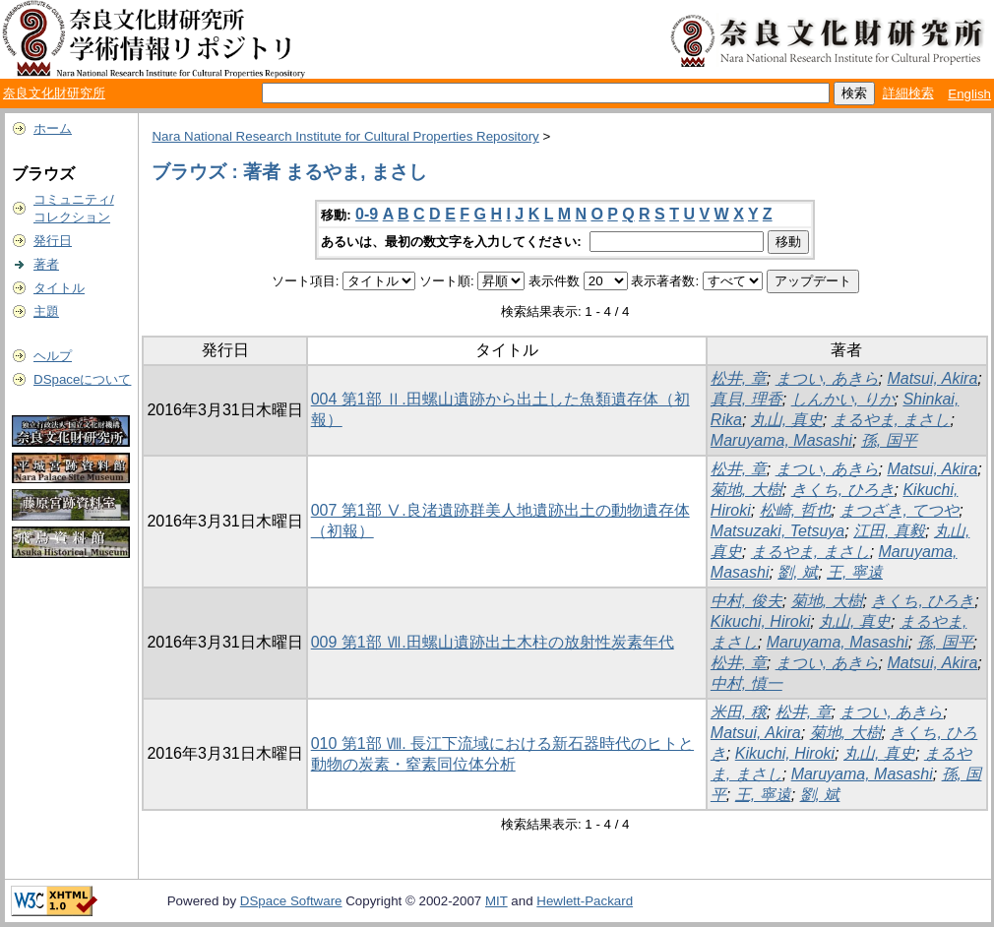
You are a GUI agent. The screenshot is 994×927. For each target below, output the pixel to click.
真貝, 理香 (746, 399)
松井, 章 (739, 378)
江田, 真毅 (889, 531)
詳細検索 (908, 93)
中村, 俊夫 (746, 600)
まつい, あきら (827, 378)
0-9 (366, 214)
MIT (496, 901)
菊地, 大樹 (746, 489)
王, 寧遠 (855, 572)
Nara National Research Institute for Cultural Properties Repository (345, 136)
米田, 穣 (739, 712)
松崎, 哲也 (796, 510)
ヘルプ (52, 355)
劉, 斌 (797, 572)
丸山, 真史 (787, 419)
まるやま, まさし (891, 419)
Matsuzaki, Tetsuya (777, 531)
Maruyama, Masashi (781, 440)
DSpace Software (291, 901)
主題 (46, 311)
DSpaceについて (82, 379)
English (969, 94)
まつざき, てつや (899, 510)
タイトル (59, 287)
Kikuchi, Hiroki (760, 621)
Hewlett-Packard (584, 901)
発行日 (52, 240)
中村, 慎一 (746, 683)
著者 (46, 264)
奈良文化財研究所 (54, 93)
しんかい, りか (843, 399)
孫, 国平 (889, 440)
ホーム (52, 128)
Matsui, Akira (932, 378)
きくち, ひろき (843, 489)
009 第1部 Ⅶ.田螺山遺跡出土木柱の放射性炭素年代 (492, 642)
